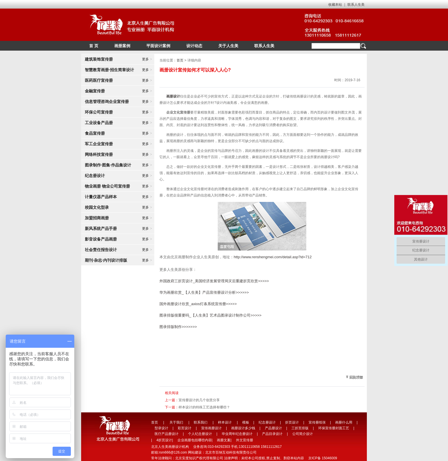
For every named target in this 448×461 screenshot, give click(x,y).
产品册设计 (273, 428)
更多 (147, 59)
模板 (245, 422)
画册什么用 (343, 422)
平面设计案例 (158, 45)
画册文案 (224, 440)
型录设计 (161, 428)
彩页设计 (184, 428)
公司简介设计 (302, 434)
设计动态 (194, 45)
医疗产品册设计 (167, 434)
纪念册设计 (267, 422)
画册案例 (122, 45)
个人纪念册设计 (200, 434)
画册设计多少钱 (243, 428)
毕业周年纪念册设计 (237, 434)
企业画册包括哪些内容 (194, 440)
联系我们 (200, 422)
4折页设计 (164, 440)
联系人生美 (356, 5)
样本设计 (225, 422)
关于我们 (176, 422)
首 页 (93, 45)
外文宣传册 (244, 440)
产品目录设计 (272, 434)
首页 (180, 60)
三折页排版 (300, 428)
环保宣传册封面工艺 (333, 428)
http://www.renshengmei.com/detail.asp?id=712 (273, 257)
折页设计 (292, 422)
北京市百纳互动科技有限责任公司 (231, 452)
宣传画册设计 (211, 428)
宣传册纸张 (317, 422)
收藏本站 (335, 5)
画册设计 (173, 96)
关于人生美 (228, 45)
